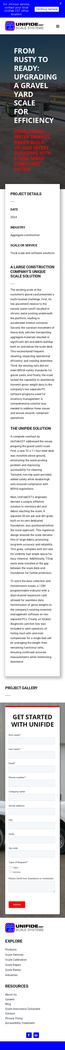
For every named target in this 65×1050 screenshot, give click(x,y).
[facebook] (29, 1035)
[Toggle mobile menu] (58, 26)
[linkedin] (36, 1035)
